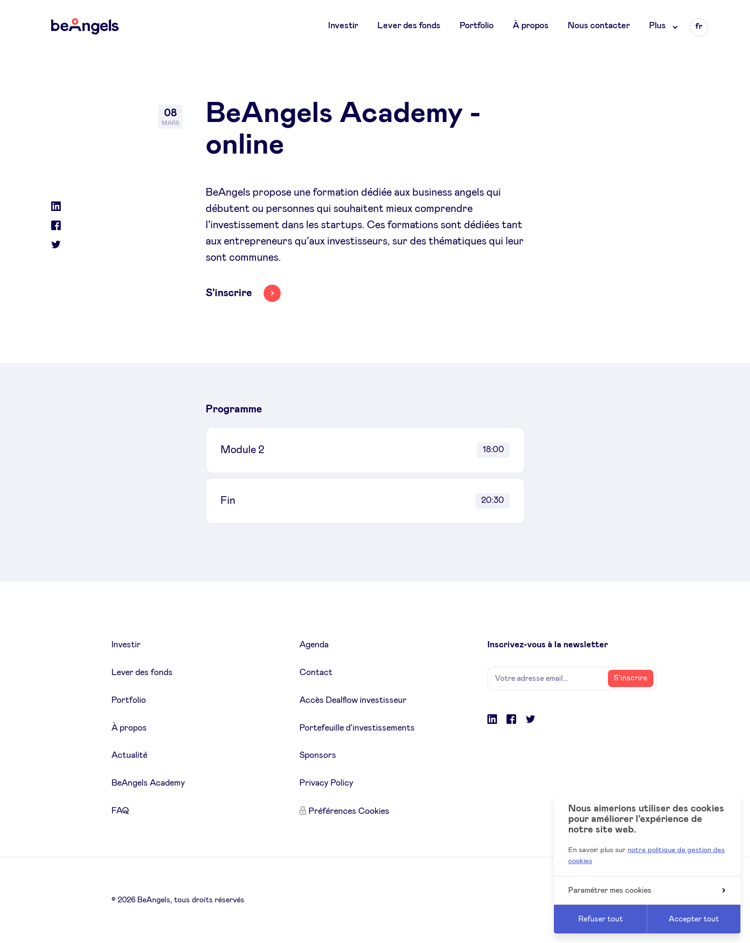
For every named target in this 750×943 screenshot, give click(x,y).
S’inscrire (630, 678)
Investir (343, 26)
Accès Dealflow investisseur (353, 700)
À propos (531, 26)
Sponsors (317, 755)
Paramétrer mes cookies (646, 890)
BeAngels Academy (148, 783)
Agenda (314, 645)
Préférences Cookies (349, 811)
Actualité (129, 755)
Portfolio (477, 26)
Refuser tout (600, 919)
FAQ (120, 811)
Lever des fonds (409, 26)
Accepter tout (694, 919)
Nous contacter (599, 26)
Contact (315, 672)
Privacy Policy (326, 783)
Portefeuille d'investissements (357, 728)
